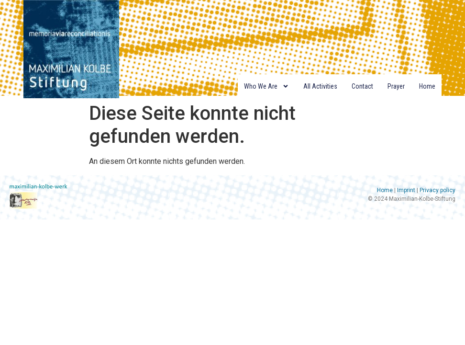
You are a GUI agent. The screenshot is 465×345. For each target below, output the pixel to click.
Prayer (396, 86)
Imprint (406, 190)
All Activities (320, 86)
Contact (362, 86)
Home (427, 86)
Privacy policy (437, 190)
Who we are (266, 86)
